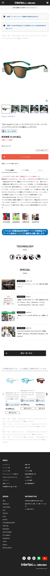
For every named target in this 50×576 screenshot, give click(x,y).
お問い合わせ (30, 509)
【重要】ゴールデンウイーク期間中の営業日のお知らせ (22, 16)
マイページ (6, 480)
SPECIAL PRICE (7, 548)
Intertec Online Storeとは (10, 477)
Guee (4, 516)
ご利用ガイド (28, 477)
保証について (6, 483)
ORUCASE (6, 526)
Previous (4, 70)
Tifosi (8, 35)
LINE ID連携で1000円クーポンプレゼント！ (25, 7)
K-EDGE (5, 519)
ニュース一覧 (6, 468)
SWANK (14, 419)
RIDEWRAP (6, 529)
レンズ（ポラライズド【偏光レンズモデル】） (23, 437)
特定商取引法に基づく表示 (10, 486)
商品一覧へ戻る (26, 353)
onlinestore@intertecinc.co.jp (34, 500)
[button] (3, 394)
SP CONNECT (7, 535)
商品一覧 (27, 464)
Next (46, 70)
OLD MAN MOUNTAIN (9, 523)
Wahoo (5, 544)
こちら (38, 176)
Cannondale (6, 507)
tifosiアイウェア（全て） (18, 432)
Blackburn (6, 504)
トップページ (6, 464)
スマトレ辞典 (28, 471)
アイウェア (10, 424)
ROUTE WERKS (7, 532)
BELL (4, 501)
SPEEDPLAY (6, 538)
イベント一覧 (6, 471)
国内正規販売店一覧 (30, 474)
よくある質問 (28, 480)
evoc (4, 510)
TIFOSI (4, 541)
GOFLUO (5, 513)
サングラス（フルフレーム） (22, 424)
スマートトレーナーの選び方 (10, 474)
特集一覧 (27, 468)
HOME (3, 35)
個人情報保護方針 (29, 483)
